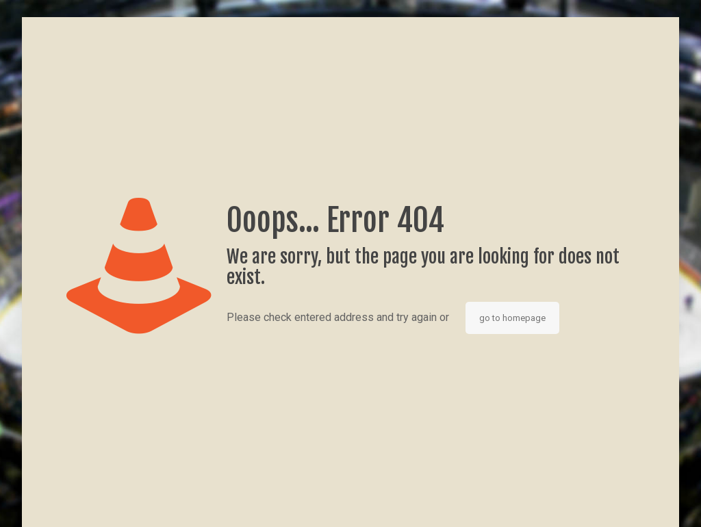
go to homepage (512, 318)
